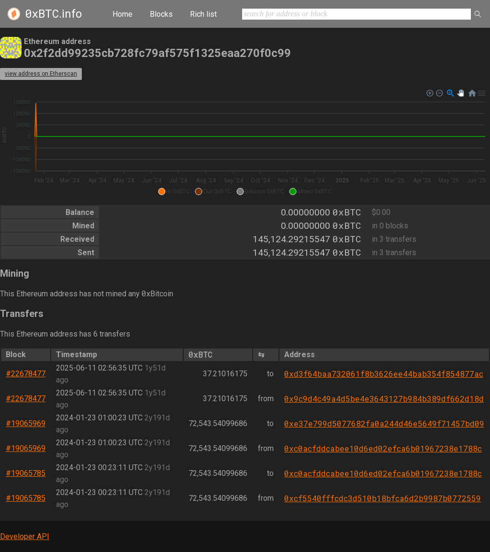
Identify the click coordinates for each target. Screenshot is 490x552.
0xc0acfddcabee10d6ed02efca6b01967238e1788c (383, 448)
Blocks (161, 14)
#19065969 (25, 423)
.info (53, 14)
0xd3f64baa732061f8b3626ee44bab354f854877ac (383, 374)
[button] (174, 191)
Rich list (203, 14)
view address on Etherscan (41, 73)
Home (122, 14)
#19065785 (25, 473)
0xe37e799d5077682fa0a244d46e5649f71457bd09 (384, 423)
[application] (245, 143)
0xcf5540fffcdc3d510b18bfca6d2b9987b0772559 (382, 498)
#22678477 (25, 373)
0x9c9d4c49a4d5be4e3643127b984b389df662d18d (384, 399)
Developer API (24, 536)
